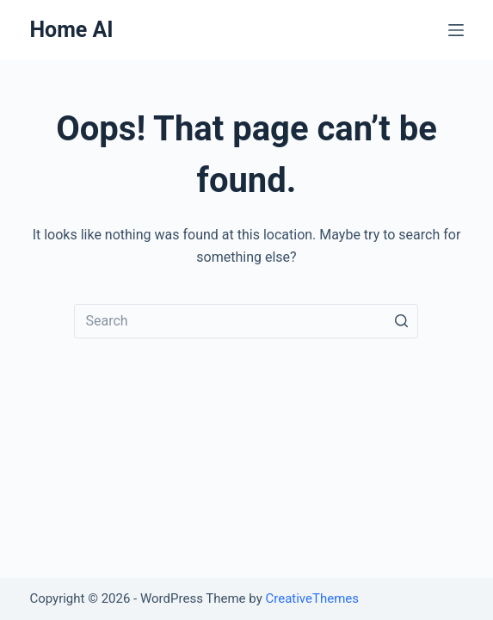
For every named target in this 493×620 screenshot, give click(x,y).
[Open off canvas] (456, 30)
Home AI (71, 29)
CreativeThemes (312, 598)
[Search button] (401, 321)
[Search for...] (246, 321)
